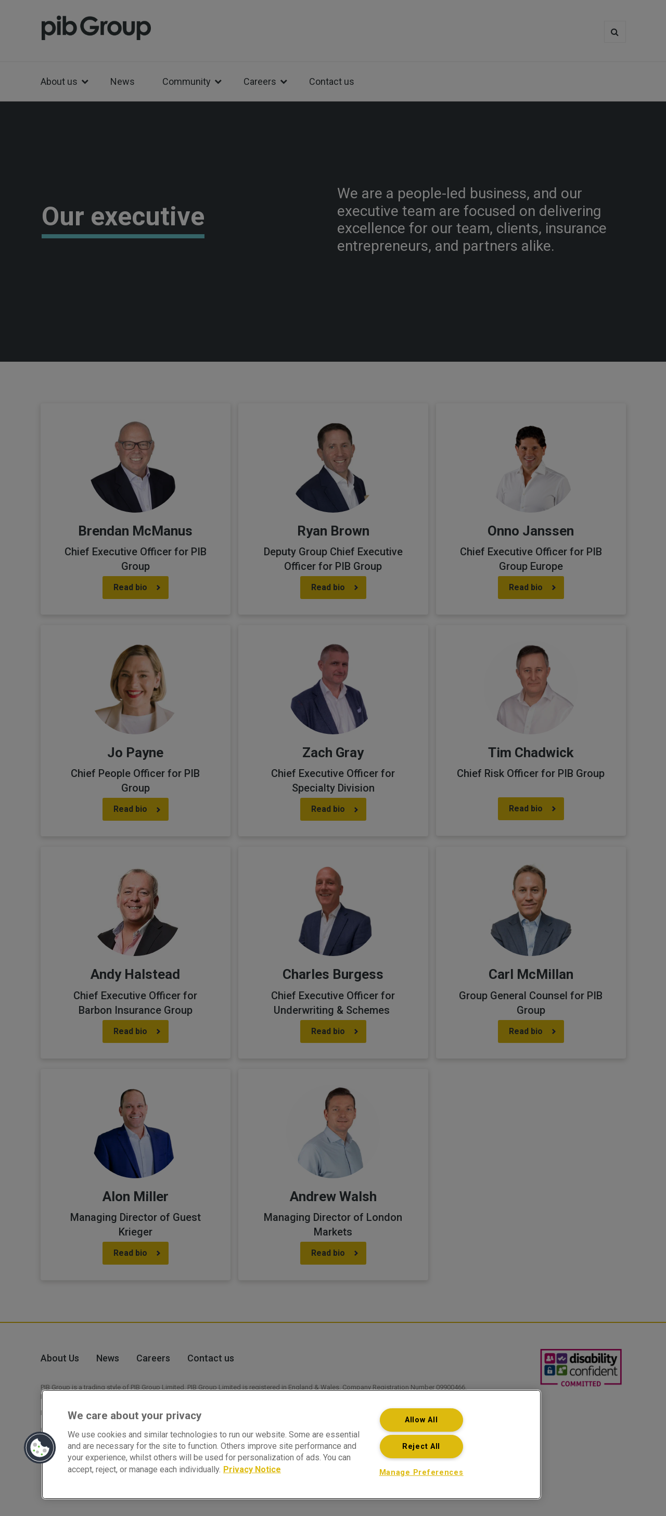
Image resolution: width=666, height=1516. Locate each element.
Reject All (421, 1446)
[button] (40, 1447)
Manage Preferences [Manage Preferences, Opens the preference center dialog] (421, 1472)
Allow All (421, 1420)
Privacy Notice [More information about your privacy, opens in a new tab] (252, 1469)
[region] (291, 1444)
